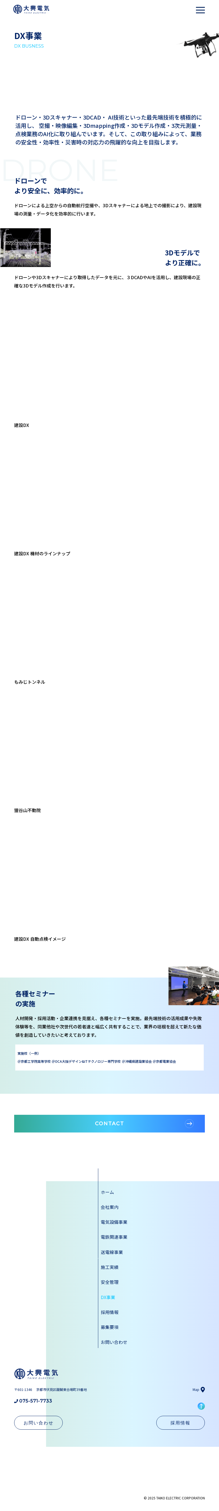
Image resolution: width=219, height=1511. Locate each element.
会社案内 (110, 1207)
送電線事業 (112, 1251)
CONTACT (144, 1123)
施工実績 (110, 1266)
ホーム (107, 1192)
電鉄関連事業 (114, 1236)
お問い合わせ (114, 1341)
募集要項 (110, 1326)
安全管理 (110, 1281)
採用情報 (110, 1311)
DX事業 (108, 1296)
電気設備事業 (114, 1222)
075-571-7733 (33, 1400)
